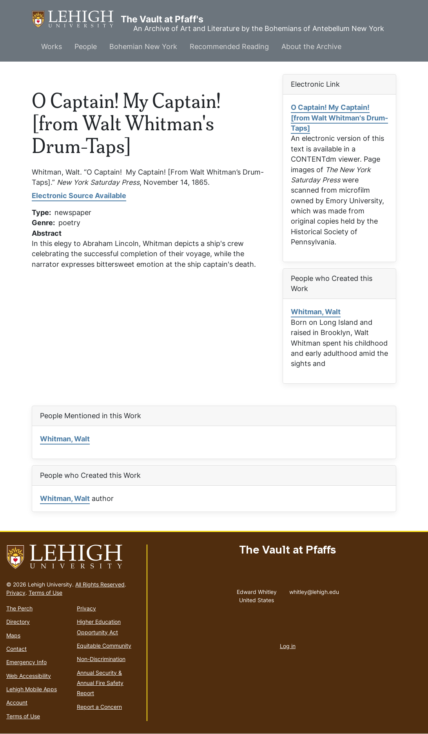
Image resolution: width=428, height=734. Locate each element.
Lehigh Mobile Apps (31, 689)
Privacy (15, 592)
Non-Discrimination (101, 659)
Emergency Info (26, 662)
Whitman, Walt (316, 312)
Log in (288, 646)
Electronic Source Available (79, 195)
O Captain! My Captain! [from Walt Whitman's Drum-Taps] (339, 117)
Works (51, 46)
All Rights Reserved (100, 584)
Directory (18, 621)
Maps (13, 635)
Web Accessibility (28, 675)
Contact (16, 648)
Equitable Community (104, 645)
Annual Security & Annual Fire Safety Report (100, 683)
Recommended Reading (229, 46)
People (85, 46)
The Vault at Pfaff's (76, 19)
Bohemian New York (143, 46)
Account (16, 702)
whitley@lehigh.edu (314, 590)
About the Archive (311, 46)
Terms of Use (45, 592)
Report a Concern (99, 706)
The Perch (19, 608)
